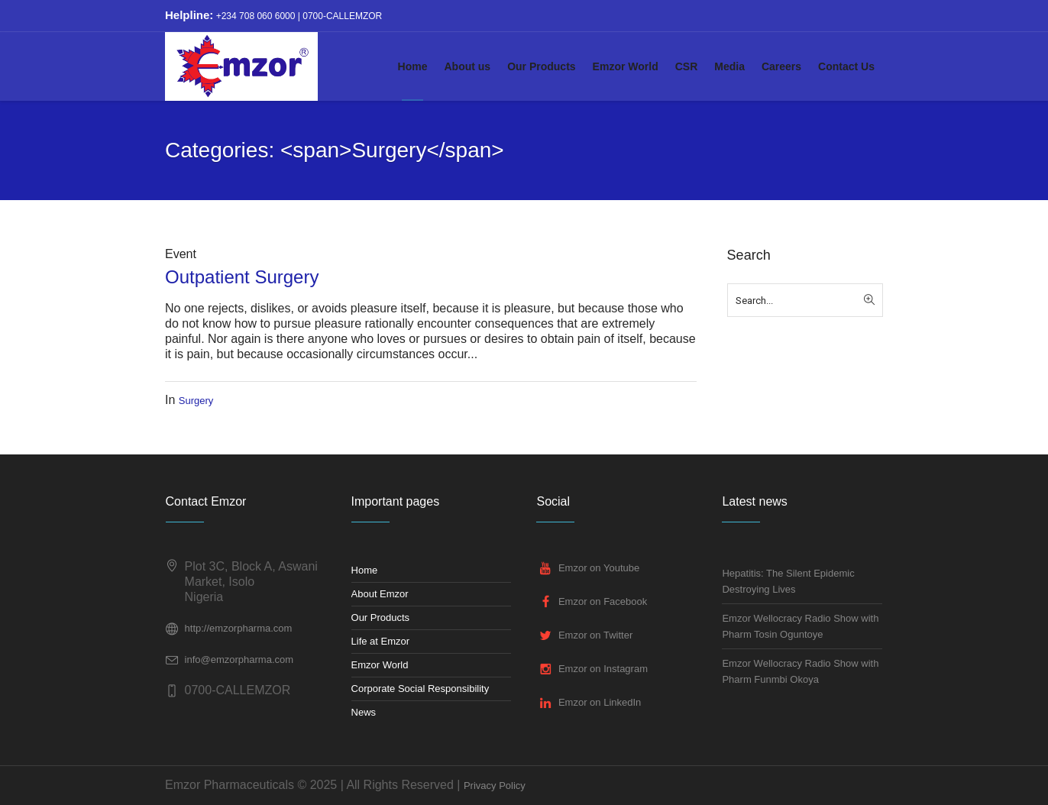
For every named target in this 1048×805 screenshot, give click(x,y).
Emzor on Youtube (598, 568)
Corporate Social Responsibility (420, 688)
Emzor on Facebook (602, 601)
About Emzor (380, 594)
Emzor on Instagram (603, 668)
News (364, 712)
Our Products (380, 617)
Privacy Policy (495, 785)
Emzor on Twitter (595, 635)
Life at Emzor (380, 641)
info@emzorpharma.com (239, 659)
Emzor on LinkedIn (599, 702)
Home (364, 570)
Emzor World (380, 665)
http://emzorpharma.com (239, 628)
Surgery (196, 400)
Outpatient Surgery (242, 277)
